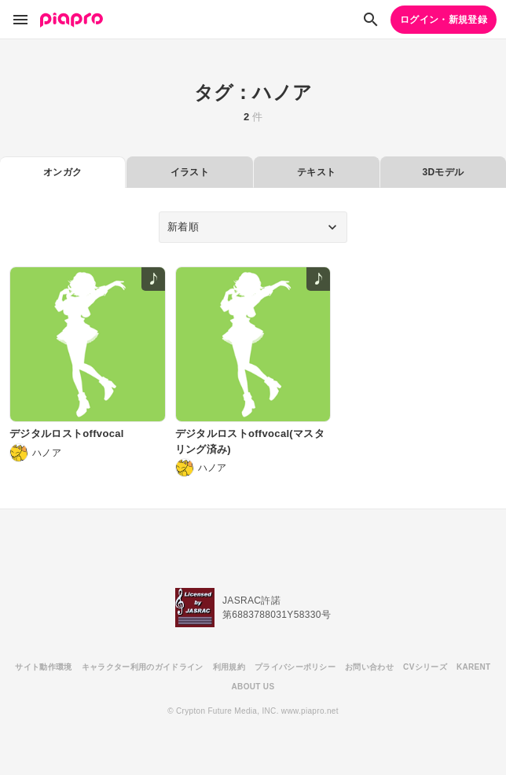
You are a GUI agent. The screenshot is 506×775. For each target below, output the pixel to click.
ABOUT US (253, 686)
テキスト (316, 172)
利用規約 (229, 667)
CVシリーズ (425, 667)
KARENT (473, 667)
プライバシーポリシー (295, 667)
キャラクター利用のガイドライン (143, 667)
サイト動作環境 (43, 667)
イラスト (189, 172)
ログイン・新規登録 (443, 19)
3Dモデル (443, 172)
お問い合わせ (369, 667)
